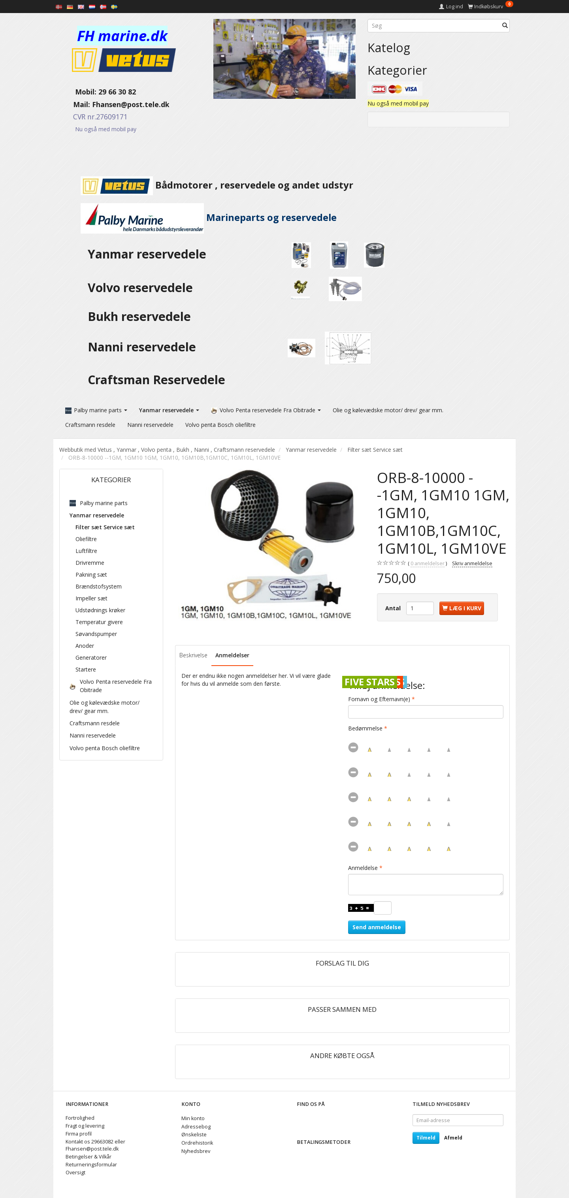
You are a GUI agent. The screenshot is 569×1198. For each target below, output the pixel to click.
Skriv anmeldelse (472, 563)
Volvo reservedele (143, 287)
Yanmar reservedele (147, 254)
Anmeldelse (363, 868)
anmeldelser (428, 563)
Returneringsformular (91, 1164)
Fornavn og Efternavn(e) (379, 699)
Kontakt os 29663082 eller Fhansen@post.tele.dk (95, 1145)
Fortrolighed (80, 1118)
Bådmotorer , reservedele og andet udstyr (206, 185)
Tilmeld (425, 1137)
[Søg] (505, 26)
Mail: (75, 104)
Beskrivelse (193, 655)
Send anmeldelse (376, 927)
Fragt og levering (85, 1126)
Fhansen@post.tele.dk (131, 104)
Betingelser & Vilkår (88, 1156)
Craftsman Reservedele (156, 380)
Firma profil (79, 1133)
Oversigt (75, 1172)
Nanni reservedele (143, 347)
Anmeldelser (232, 655)
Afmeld (453, 1137)
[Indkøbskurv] (490, 6)
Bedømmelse (365, 728)
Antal (393, 608)
